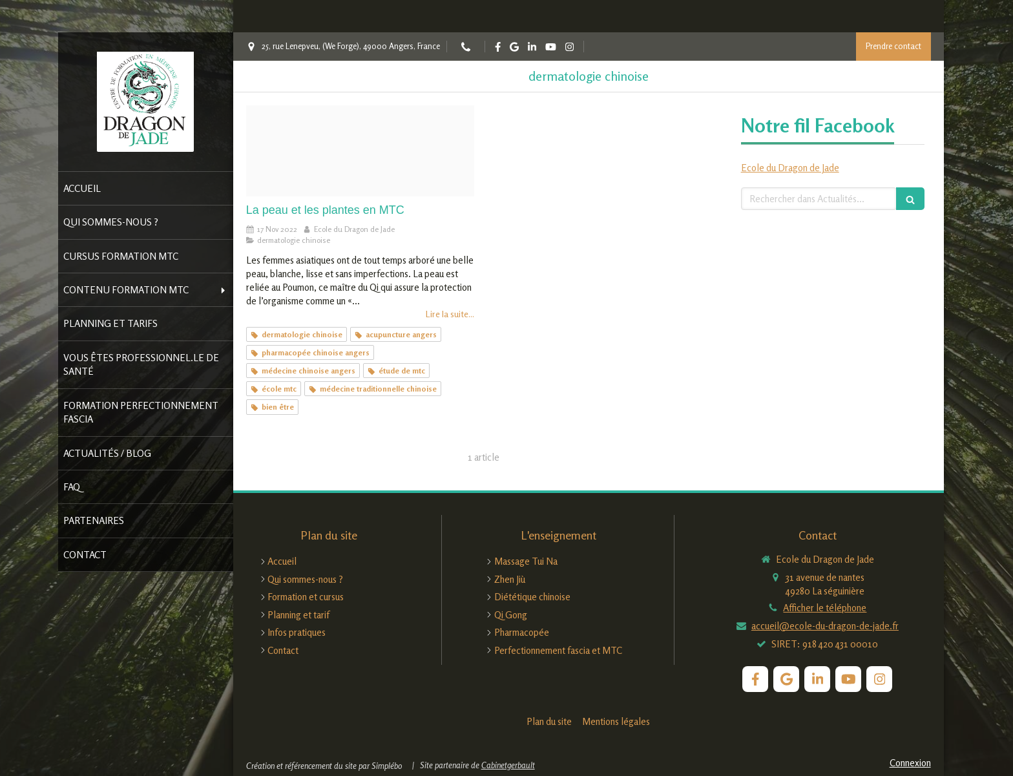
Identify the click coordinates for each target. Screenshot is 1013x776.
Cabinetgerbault (508, 765)
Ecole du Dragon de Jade (790, 168)
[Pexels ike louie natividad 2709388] (360, 150)
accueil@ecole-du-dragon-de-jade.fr (825, 626)
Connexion (910, 763)
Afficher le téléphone (824, 608)
